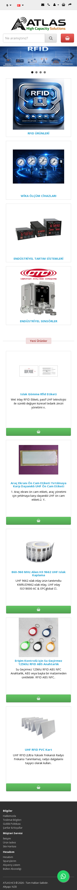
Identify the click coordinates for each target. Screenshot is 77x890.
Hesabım (8, 857)
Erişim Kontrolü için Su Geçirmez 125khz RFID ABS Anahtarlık (38, 662)
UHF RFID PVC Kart (38, 750)
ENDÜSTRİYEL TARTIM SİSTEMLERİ (38, 258)
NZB (14, 886)
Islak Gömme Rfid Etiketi (38, 394)
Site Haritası (9, 846)
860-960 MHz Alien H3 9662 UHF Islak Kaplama (38, 573)
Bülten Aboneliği (12, 869)
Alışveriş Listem (11, 865)
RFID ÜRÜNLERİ (38, 133)
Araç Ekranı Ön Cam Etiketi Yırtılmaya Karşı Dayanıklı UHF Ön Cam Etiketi (38, 484)
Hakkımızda (9, 816)
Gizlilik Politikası (12, 823)
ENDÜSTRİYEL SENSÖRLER (38, 321)
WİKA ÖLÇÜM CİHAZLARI (38, 196)
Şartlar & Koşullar (13, 827)
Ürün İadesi (9, 842)
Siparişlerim (9, 861)
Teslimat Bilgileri (12, 820)
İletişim (7, 838)
